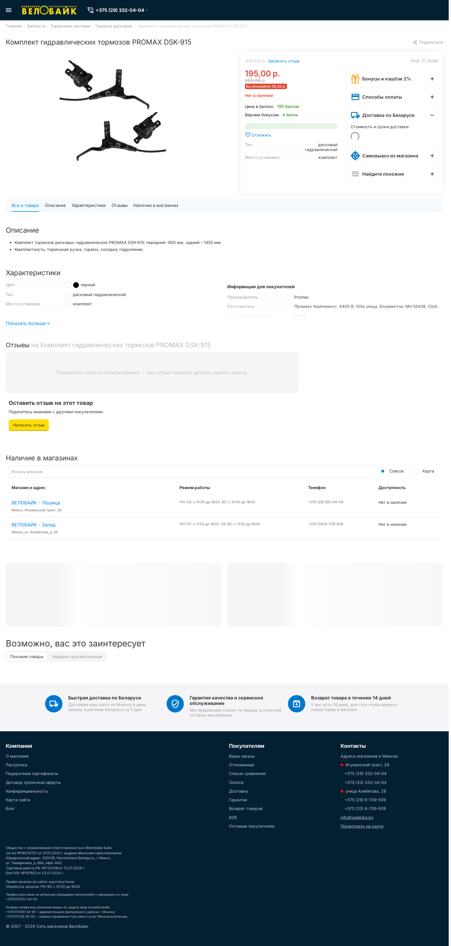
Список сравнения (247, 773)
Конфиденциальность (27, 791)
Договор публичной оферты (33, 782)
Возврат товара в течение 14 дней (351, 698)
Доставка (238, 791)
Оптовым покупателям (251, 826)
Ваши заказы (242, 756)
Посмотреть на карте (362, 826)
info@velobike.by (357, 817)
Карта (423, 471)
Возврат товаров (246, 808)
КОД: (415, 60)
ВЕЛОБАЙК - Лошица (36, 503)
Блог (10, 808)
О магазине (17, 756)
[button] (428, 42)
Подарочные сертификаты (32, 773)
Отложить (258, 135)
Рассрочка (16, 764)
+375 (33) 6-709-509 (365, 808)
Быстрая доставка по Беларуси (104, 698)
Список (392, 471)
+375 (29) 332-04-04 (366, 773)
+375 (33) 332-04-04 (366, 782)
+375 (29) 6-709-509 (365, 799)
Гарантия (238, 799)
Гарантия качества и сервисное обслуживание (226, 700)
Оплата (236, 782)
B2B (233, 817)
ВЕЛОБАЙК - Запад (34, 525)
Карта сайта (18, 799)
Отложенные (241, 764)
